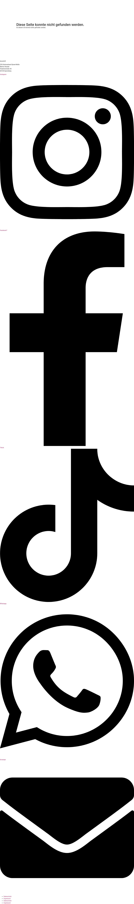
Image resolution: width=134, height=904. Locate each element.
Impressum (7, 898)
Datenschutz (7, 896)
